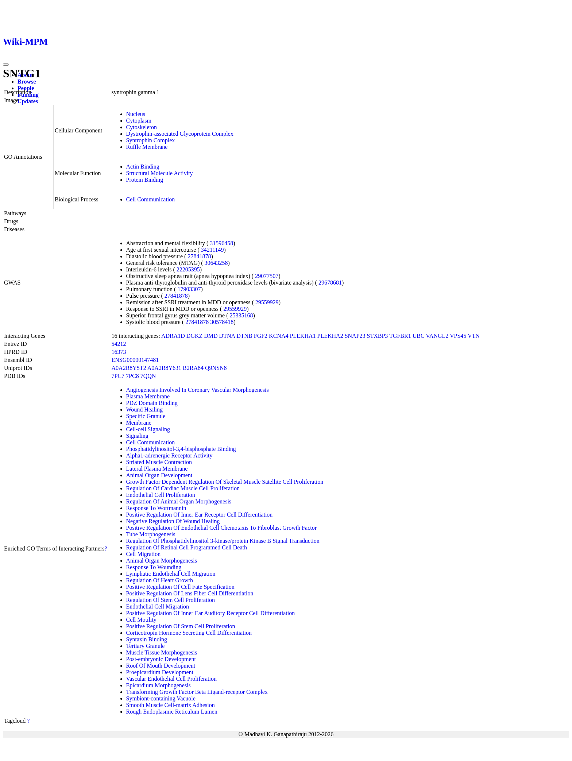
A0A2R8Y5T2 (129, 368)
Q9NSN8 (216, 368)
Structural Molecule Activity (159, 173)
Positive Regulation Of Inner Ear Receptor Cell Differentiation (199, 514)
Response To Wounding (154, 567)
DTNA (227, 336)
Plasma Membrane (148, 396)
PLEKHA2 (330, 336)
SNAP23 (355, 336)
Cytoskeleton (141, 127)
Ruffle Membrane (147, 147)
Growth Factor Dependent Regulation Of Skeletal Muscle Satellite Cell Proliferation (225, 482)
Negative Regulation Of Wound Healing (173, 521)
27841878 (199, 256)
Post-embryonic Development (161, 659)
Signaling (137, 436)
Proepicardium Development (159, 672)
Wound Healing (144, 409)
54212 (119, 344)
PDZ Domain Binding (152, 403)
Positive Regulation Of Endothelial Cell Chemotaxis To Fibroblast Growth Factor (221, 528)
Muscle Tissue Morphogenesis (161, 652)
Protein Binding (144, 180)
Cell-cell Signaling (148, 429)
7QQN (148, 376)
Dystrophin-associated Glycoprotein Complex (179, 134)
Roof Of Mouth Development (161, 666)
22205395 (188, 269)
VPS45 (458, 336)
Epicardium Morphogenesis (158, 685)
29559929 (267, 302)
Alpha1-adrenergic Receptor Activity (169, 455)
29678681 (330, 282)
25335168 (241, 315)
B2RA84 (193, 368)
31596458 (221, 243)
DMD (210, 336)
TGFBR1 (400, 336)
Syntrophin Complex (150, 140)
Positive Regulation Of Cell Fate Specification (180, 587)
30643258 (216, 263)
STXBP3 (377, 336)
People (26, 88)
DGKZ (194, 336)
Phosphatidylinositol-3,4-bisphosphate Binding (181, 449)
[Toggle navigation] (6, 64)
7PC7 (118, 376)
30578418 (221, 322)
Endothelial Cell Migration (157, 606)
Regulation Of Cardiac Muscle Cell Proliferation (183, 488)
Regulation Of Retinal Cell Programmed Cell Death (186, 547)
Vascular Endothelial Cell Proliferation (171, 679)
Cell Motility (141, 620)
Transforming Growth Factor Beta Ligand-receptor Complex (197, 692)
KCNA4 (278, 336)
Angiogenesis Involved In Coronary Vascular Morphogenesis (197, 390)
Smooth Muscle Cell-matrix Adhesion (170, 705)
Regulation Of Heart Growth (159, 580)
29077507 (266, 276)
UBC (419, 336)
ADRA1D (173, 336)
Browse (27, 81)
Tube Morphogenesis (150, 534)
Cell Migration (143, 554)
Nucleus (135, 114)
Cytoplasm (138, 120)
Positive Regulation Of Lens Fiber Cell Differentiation (190, 593)
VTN (474, 336)
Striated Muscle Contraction (159, 462)
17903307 (189, 289)
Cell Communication (150, 199)
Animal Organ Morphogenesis (161, 560)
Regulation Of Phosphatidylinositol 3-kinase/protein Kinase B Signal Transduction (223, 541)
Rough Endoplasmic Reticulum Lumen (171, 711)
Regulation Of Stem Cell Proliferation (170, 600)
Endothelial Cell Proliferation (160, 495)
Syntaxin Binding (146, 639)
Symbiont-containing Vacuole (161, 698)
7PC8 (132, 376)
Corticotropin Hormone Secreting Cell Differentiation (189, 633)
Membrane (138, 423)
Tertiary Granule (145, 646)
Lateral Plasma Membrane (157, 469)
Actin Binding (142, 166)
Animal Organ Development (159, 475)
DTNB (244, 336)
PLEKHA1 (303, 336)
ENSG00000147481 (135, 360)
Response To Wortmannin (156, 508)
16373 (119, 352)
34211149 (212, 250)
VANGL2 (437, 336)
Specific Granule (146, 416)
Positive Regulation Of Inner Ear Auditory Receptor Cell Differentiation (210, 613)
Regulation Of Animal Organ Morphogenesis (179, 501)
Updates (28, 101)
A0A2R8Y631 (164, 368)
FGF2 (260, 336)
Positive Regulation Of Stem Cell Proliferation (180, 626)
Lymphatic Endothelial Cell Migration (171, 574)
